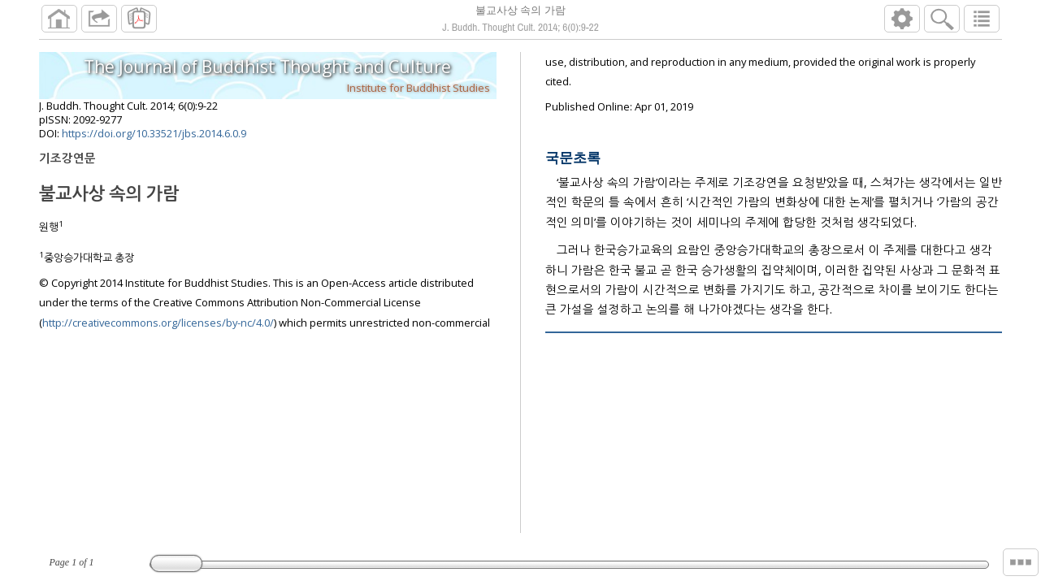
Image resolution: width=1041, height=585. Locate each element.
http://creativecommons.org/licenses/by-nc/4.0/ (158, 322)
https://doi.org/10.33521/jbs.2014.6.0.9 (154, 133)
